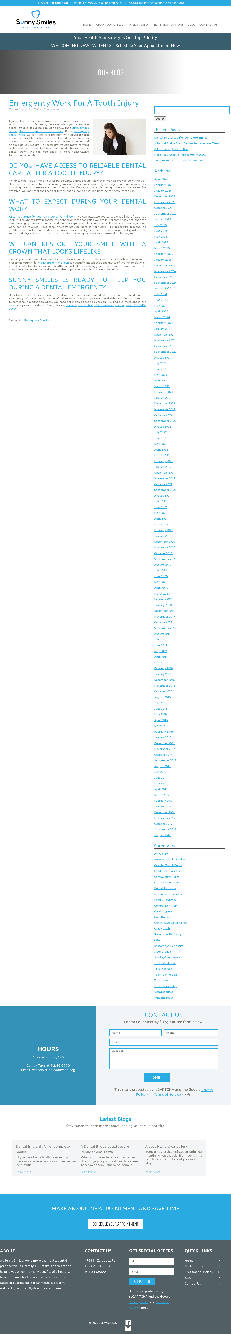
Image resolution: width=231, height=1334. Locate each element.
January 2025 (163, 259)
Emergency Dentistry (38, 320)
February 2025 (163, 254)
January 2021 (162, 536)
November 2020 (165, 547)
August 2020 (162, 564)
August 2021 (162, 495)
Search (160, 118)
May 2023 (160, 375)
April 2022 (161, 449)
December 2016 (164, 812)
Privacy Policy (139, 1302)
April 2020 (161, 587)
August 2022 (162, 426)
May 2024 (160, 305)
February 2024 (163, 323)
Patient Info (138, 24)
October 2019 (163, 622)
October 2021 (163, 484)
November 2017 (164, 749)
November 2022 (164, 409)
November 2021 (164, 478)
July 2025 (160, 225)
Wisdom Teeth (163, 997)
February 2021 (163, 530)
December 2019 (164, 611)
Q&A (157, 940)
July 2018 (160, 703)
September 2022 (165, 421)
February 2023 (163, 392)
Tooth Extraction (165, 974)
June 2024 (161, 300)
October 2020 (163, 553)
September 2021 (165, 490)
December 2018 (164, 680)
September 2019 (165, 628)
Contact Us (208, 24)
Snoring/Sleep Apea (167, 957)
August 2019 (162, 634)
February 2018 (163, 731)
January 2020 (163, 605)
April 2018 (161, 720)
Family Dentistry (165, 899)
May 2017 (160, 783)
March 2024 (162, 317)
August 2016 (162, 835)
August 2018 (162, 697)
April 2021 (161, 518)
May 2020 (160, 582)
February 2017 (163, 801)
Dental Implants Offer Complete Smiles (180, 137)
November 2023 (164, 340)
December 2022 (164, 403)
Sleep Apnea (162, 951)
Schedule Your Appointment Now (148, 45)
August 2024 (162, 288)
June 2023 (160, 369)
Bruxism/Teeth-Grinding (170, 859)
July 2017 (160, 772)
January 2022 (163, 467)
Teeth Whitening (165, 963)
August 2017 (162, 766)
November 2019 (164, 616)
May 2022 (160, 444)
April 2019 (161, 657)
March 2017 (161, 795)
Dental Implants (165, 888)
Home (87, 24)
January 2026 (163, 190)
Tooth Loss (161, 980)
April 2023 (161, 380)
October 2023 (163, 346)
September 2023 (165, 352)
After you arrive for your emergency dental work (42, 216)
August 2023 (162, 357)
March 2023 (162, 386)
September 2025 (165, 213)
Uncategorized (163, 992)
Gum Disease (162, 917)
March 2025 (162, 248)
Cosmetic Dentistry (167, 882)
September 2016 (165, 829)
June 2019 (160, 645)
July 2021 (160, 501)
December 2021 (164, 472)
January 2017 (162, 806)
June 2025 (161, 231)
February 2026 (163, 185)
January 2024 (163, 328)
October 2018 (163, 691)
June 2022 (161, 438)
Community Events (166, 876)
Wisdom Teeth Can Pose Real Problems (180, 160)
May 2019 (160, 651)
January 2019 (162, 674)
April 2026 (161, 179)
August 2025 (162, 219)
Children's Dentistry (167, 871)
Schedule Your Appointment (115, 1224)
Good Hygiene (163, 911)
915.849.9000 (126, 3)
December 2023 (164, 334)
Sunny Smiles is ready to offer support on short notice (49, 129)
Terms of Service (167, 1094)
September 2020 (165, 559)
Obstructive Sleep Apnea (170, 923)
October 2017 (163, 754)
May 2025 (160, 236)
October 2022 (163, 415)
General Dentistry (165, 905)
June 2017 (160, 777)
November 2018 (164, 685)
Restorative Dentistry (168, 946)
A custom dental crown (53, 262)
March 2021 (161, 524)
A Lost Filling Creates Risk (171, 149)
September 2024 (165, 282)
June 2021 (160, 507)
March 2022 (162, 455)
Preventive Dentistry (167, 934)
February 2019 (163, 668)
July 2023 (160, 363)
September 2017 (165, 760)
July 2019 (160, 639)
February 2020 (163, 599)
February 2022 (163, 461)
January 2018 (162, 737)
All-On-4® (161, 854)
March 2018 (162, 726)
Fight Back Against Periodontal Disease (180, 155)
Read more (23, 1172)
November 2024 (165, 271)
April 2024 (161, 311)
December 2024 (164, 265)
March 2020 (162, 593)
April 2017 (161, 789)
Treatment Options (168, 24)
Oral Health (162, 928)
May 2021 (160, 513)
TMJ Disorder (163, 969)
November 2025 (164, 202)
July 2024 (160, 294)
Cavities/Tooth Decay (168, 865)
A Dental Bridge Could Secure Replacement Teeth (187, 143)
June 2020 (161, 576)
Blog (191, 24)
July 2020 (160, 570)
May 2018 (160, 714)
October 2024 (163, 277)
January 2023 (162, 397)
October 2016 (163, 823)
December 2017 (164, 743)
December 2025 (164, 196)
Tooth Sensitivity (165, 986)
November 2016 (164, 818)
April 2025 (161, 242)
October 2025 (163, 208)
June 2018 (160, 708)
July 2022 (160, 432)
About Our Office (109, 24)
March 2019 (161, 662)
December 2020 (164, 541)
